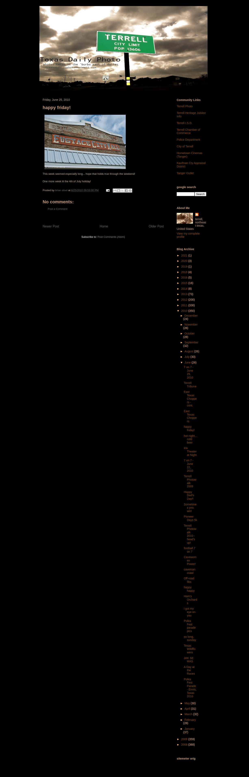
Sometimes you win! (190, 508)
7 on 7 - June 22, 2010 (188, 465)
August (189, 351)
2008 (184, 744)
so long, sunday (190, 638)
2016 (184, 277)
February (190, 719)
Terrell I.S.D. (184, 123)
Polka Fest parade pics (190, 626)
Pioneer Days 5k (190, 518)
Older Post (156, 226)
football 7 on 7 (189, 550)
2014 (184, 288)
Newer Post (51, 226)
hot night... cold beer (190, 439)
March (188, 714)
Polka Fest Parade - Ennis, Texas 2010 (190, 688)
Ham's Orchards (190, 600)
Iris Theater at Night (190, 451)
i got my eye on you (189, 612)
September (191, 342)
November (191, 324)
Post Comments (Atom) (111, 236)
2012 (184, 299)
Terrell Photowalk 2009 (190, 481)
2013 (184, 294)
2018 (184, 272)
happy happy (189, 589)
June (187, 362)
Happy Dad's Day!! (189, 495)
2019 (184, 266)
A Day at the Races (189, 670)
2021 (184, 255)
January (189, 728)
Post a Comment (57, 208)
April (187, 708)
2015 (184, 283)
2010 (184, 310)
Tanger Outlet (185, 173)
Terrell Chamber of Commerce (188, 131)
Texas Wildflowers (189, 649)
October (189, 333)
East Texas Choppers (190, 416)
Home (104, 226)
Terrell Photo (185, 106)
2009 (184, 739)
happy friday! (189, 428)
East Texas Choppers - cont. (190, 398)
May (187, 703)
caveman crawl (189, 571)
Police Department (188, 139)
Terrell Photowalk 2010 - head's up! (190, 534)
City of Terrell (185, 146)
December (191, 315)
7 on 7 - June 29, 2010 (188, 372)
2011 (184, 305)
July (187, 356)
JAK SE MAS (189, 659)
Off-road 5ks (189, 580)
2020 (184, 261)
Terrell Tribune (190, 384)
